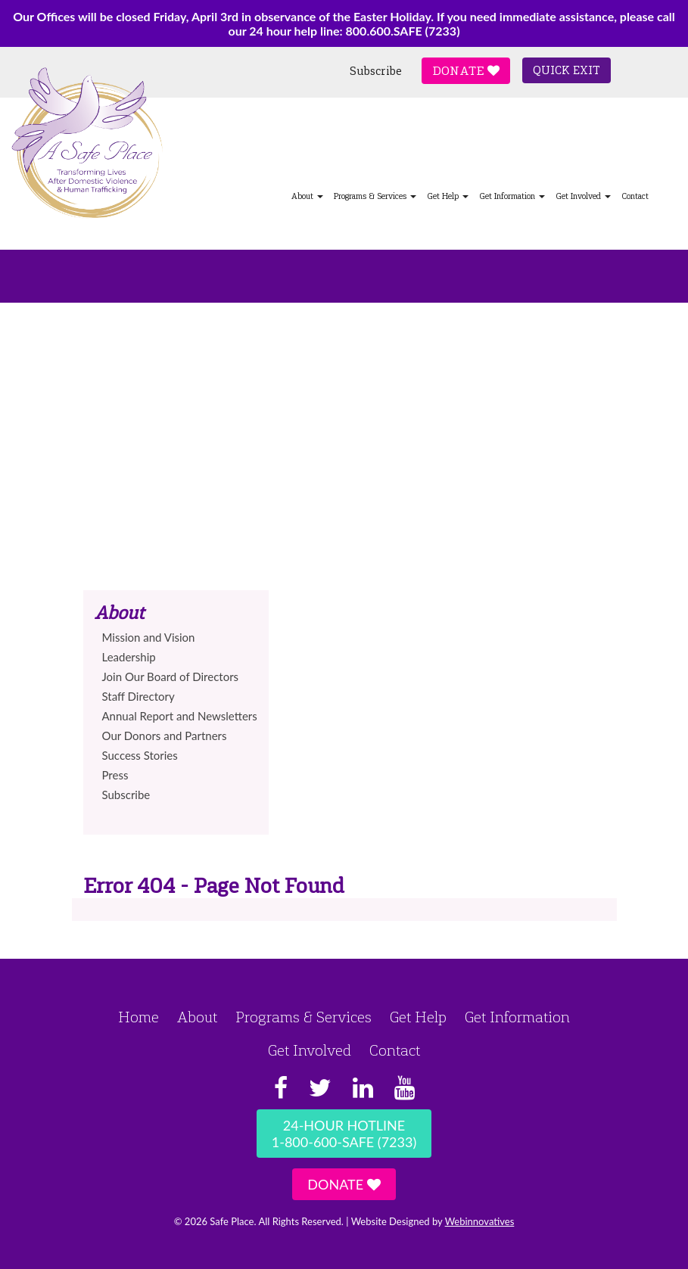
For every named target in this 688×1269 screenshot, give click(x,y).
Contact (635, 196)
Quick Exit (566, 70)
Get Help (448, 196)
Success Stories (140, 755)
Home (138, 1017)
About (307, 196)
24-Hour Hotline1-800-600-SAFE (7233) (344, 1133)
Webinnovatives (480, 1221)
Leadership (129, 657)
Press (115, 775)
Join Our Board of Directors (170, 676)
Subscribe (376, 71)
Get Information (512, 196)
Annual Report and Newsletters (179, 716)
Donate (466, 71)
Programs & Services (375, 196)
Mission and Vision (148, 637)
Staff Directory (138, 696)
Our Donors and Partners (164, 735)
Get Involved (583, 196)
